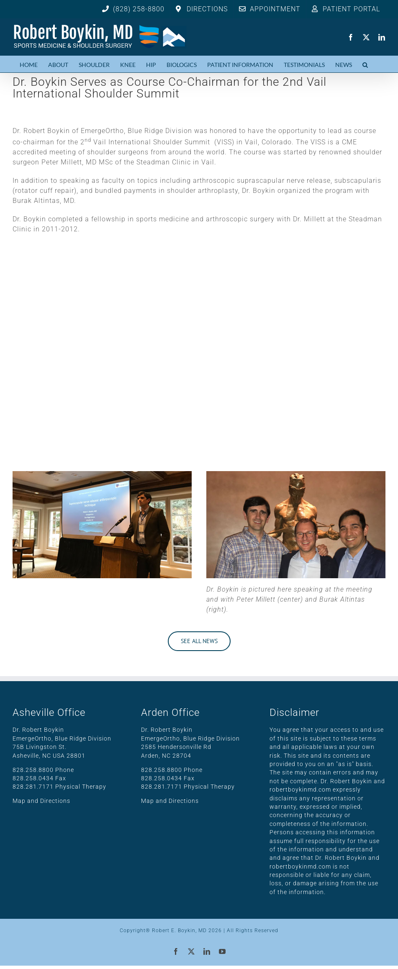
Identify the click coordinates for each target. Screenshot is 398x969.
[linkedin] (381, 37)
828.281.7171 (33, 786)
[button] (365, 64)
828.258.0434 (33, 778)
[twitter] (366, 37)
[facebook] (350, 37)
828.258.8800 (33, 769)
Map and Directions (41, 800)
